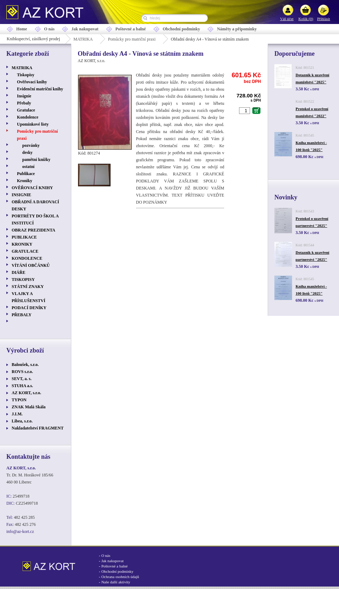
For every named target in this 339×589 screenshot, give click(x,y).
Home (21, 28)
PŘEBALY (21, 314)
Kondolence (27, 117)
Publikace (26, 173)
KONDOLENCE (27, 258)
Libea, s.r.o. (22, 421)
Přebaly (24, 103)
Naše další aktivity (115, 582)
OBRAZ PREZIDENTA (33, 230)
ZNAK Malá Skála (29, 406)
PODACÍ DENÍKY (29, 307)
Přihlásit (323, 19)
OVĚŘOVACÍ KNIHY (32, 187)
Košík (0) (305, 19)
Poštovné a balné (130, 28)
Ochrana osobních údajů (120, 577)
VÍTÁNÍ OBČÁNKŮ (31, 265)
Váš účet (286, 19)
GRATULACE (25, 251)
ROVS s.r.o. (22, 371)
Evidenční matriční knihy (40, 88)
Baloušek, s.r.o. (25, 364)
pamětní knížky (36, 159)
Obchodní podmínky (181, 28)
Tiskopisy (25, 74)
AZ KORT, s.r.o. (26, 392)
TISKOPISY (23, 279)
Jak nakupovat (84, 28)
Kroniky (24, 180)
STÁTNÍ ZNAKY (28, 286)
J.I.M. (17, 413)
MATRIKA (83, 39)
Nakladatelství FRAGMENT (38, 428)
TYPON (19, 399)
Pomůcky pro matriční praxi (132, 39)
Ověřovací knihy (32, 81)
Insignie (24, 96)
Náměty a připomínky (237, 28)
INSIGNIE (21, 194)
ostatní (28, 166)
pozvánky (31, 145)
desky (27, 152)
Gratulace (26, 110)
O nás (49, 28)
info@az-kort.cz (20, 531)
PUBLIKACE (24, 237)
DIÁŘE (18, 272)
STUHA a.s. (22, 385)
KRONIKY (22, 244)
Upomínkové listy (33, 124)
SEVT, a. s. (21, 378)
